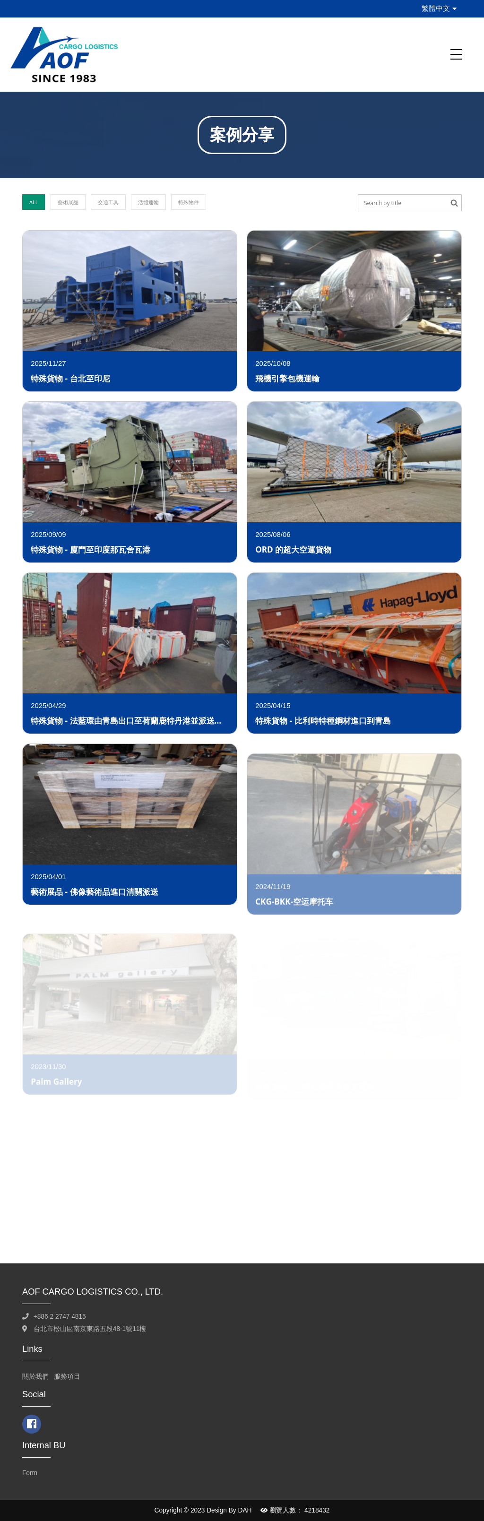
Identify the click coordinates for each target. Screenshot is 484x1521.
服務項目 (67, 1376)
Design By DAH (229, 1510)
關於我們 (35, 1376)
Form (29, 1473)
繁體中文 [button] (439, 8)
